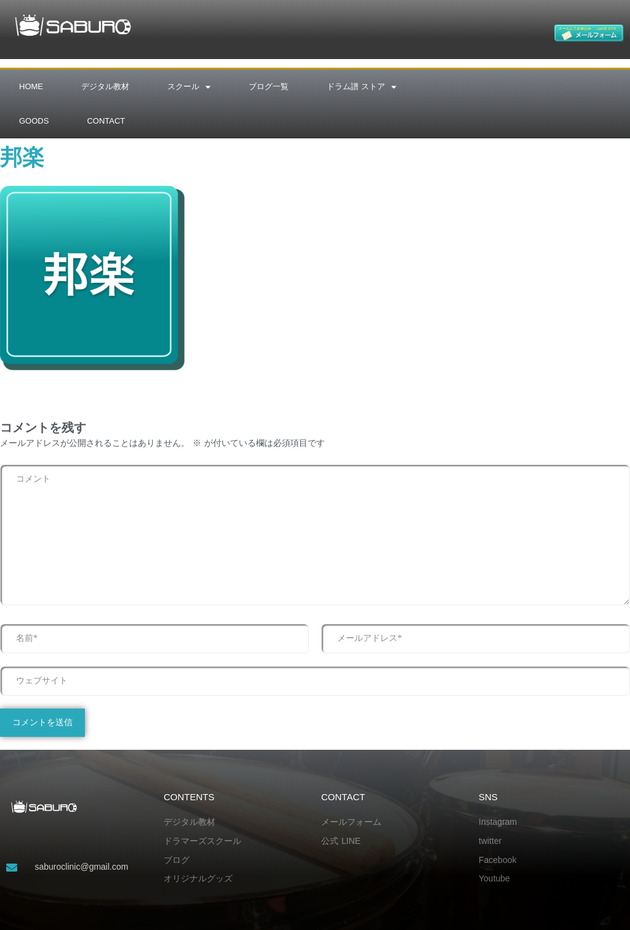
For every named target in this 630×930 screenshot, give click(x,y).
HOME (31, 86)
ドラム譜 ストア (361, 87)
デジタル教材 (105, 86)
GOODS (34, 121)
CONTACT (106, 121)
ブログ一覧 (269, 86)
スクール (188, 87)
